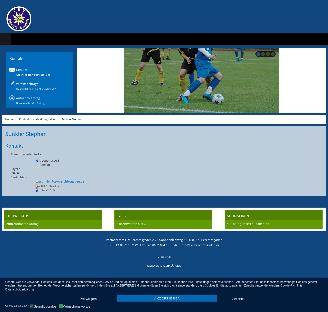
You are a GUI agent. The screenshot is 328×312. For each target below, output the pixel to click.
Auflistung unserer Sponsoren (248, 224)
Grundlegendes (45, 306)
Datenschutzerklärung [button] (19, 289)
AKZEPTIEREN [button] (167, 298)
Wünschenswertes (76, 306)
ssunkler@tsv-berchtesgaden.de (61, 181)
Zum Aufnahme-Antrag (22, 224)
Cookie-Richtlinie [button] (291, 285)
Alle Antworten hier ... (132, 224)
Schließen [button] (238, 299)
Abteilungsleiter (45, 119)
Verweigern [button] (89, 299)
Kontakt (24, 119)
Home (9, 119)
